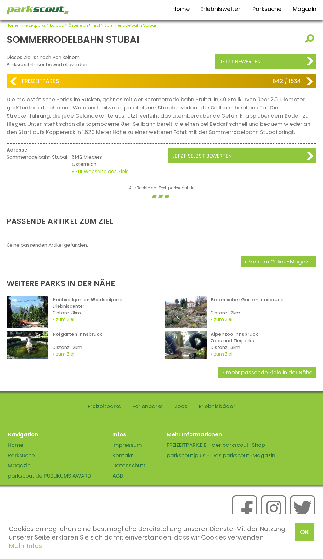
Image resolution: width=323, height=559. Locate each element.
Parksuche (267, 9)
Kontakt (122, 455)
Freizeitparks (34, 25)
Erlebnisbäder (217, 406)
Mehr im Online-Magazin (280, 261)
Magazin (304, 9)
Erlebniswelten (221, 9)
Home (181, 9)
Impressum (127, 445)
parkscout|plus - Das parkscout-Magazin (221, 455)
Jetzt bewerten (240, 61)
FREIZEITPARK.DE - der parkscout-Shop (216, 445)
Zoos (181, 406)
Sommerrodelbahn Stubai (130, 25)
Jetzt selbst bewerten (202, 155)
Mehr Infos (25, 545)
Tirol (96, 25)
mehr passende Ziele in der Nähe (269, 372)
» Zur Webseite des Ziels (100, 171)
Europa (57, 25)
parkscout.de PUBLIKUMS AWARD (49, 475)
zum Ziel (65, 319)
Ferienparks (148, 406)
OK (304, 532)
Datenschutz (129, 465)
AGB (117, 475)
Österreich (78, 25)
